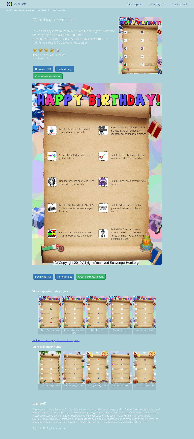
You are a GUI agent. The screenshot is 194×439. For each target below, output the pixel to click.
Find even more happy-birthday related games (55, 340)
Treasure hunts (180, 4)
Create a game (157, 4)
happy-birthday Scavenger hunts (26, 10)
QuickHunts (20, 3)
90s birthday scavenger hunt (54, 10)
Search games (135, 4)
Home (8, 10)
